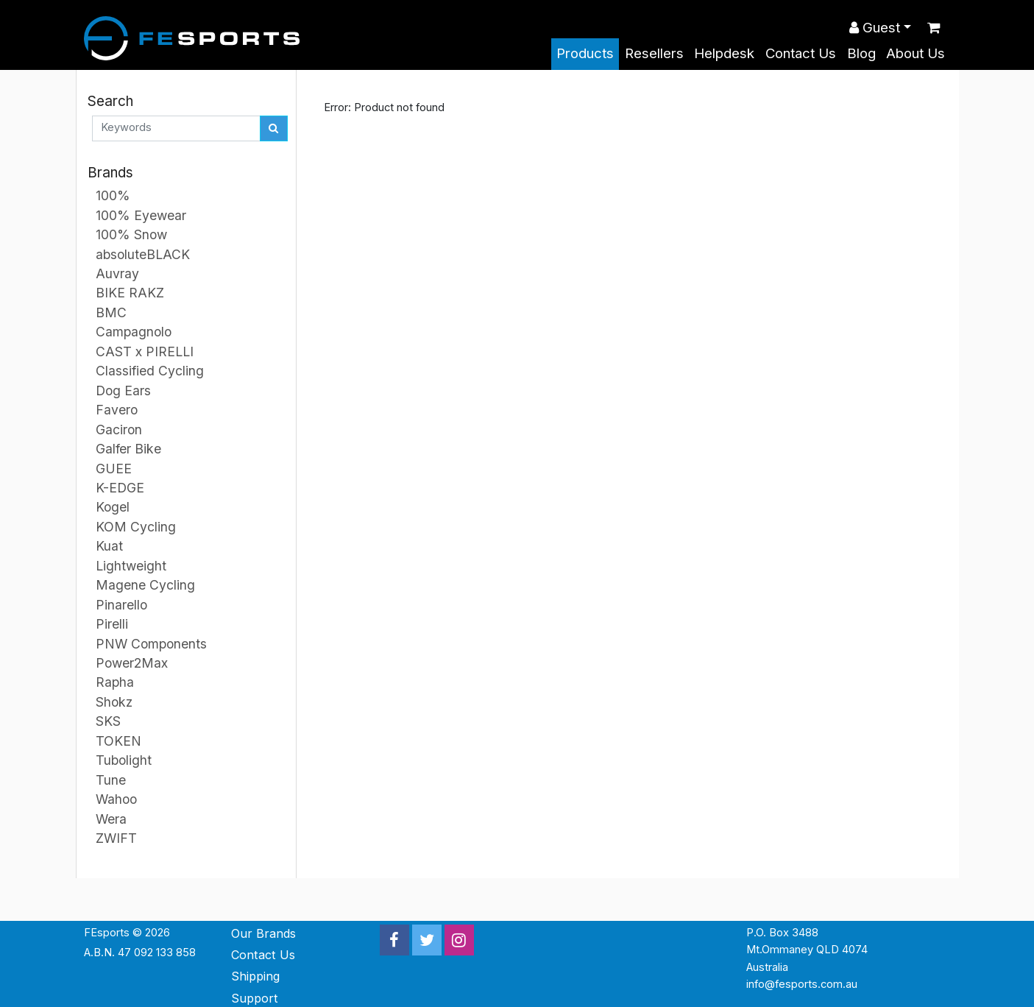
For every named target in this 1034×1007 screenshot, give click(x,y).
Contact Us (800, 53)
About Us (915, 53)
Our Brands (263, 933)
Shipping (255, 976)
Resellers (654, 53)
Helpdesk (724, 53)
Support (254, 998)
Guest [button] (874, 27)
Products (585, 53)
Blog (861, 53)
